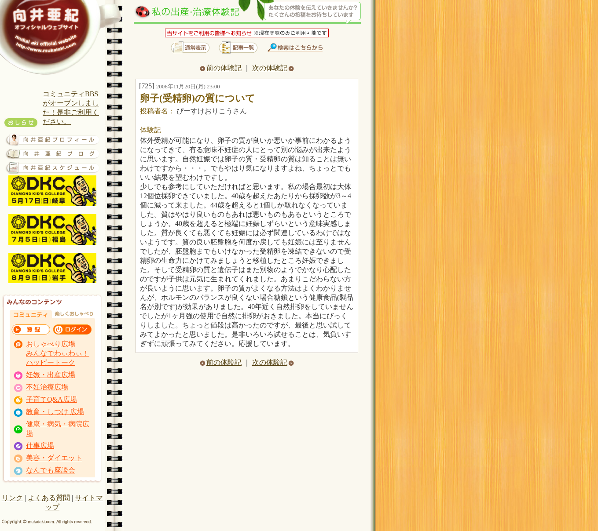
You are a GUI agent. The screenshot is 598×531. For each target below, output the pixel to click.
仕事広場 (40, 445)
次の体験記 (273, 68)
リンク (12, 498)
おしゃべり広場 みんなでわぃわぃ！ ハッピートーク (57, 353)
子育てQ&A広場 (51, 399)
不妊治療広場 (47, 387)
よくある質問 (49, 498)
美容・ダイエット (54, 458)
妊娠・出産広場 (50, 374)
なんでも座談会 (50, 470)
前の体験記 (221, 68)
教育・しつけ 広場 (55, 411)
